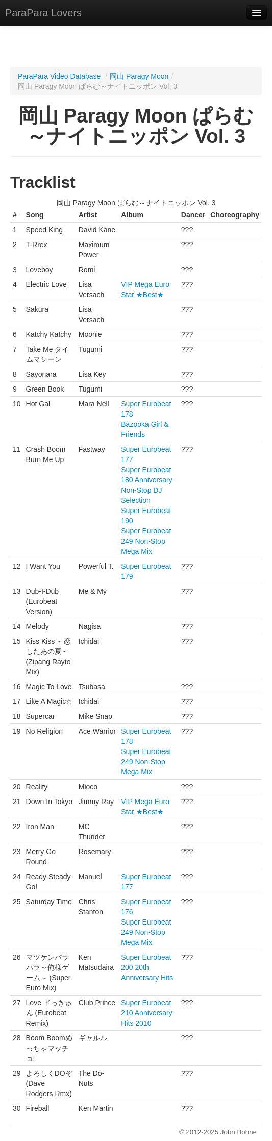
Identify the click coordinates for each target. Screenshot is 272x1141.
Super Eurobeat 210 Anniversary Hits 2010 (146, 1013)
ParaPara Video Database (59, 76)
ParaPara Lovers (43, 12)
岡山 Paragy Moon (139, 76)
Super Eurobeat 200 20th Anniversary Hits (147, 967)
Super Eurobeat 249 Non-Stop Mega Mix (146, 541)
